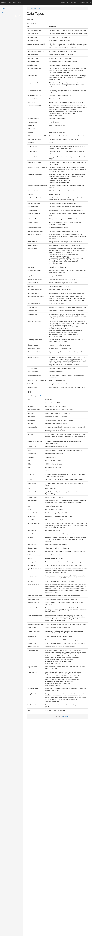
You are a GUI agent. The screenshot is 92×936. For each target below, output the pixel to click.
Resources (64, 2)
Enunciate (66, 716)
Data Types (73, 2)
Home (30, 8)
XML (3, 12)
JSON (3, 8)
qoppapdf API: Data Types (11, 2)
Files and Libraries (85, 2)
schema (41, 396)
